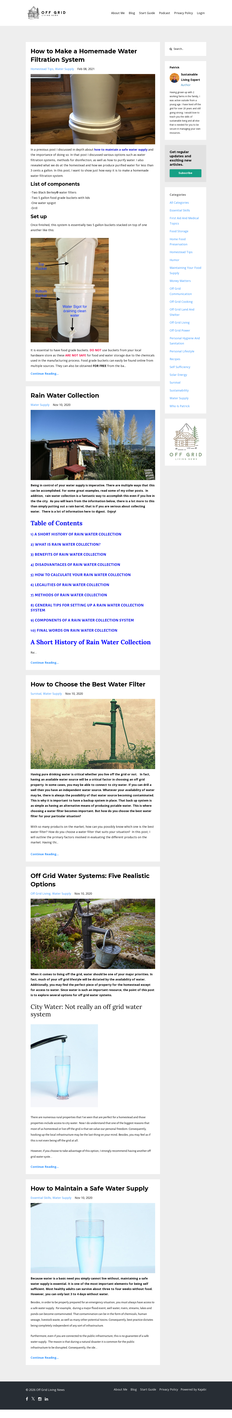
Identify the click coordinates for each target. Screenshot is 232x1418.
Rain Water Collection (67, 395)
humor (174, 260)
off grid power (180, 330)
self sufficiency (180, 367)
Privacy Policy (183, 13)
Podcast (164, 13)
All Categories (179, 202)
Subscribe (185, 173)
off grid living (41, 893)
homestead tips (42, 69)
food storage (179, 231)
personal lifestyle (182, 351)
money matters (180, 281)
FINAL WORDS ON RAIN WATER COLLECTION (77, 630)
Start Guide (147, 13)
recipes (175, 359)
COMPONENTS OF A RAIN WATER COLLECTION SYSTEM (84, 620)
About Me (118, 13)
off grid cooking (181, 302)
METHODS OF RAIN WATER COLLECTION (71, 595)
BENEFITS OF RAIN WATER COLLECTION (70, 554)
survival (36, 694)
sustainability (179, 390)
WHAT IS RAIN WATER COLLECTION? (67, 544)
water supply (64, 69)
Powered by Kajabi (193, 1398)
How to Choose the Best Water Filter (92, 684)
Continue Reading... (45, 373)
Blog (132, 13)
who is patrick (180, 406)
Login (201, 13)
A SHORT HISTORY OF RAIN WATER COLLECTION (77, 534)
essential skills (41, 1206)
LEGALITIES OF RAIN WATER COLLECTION (72, 585)
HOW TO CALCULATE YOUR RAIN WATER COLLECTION (83, 575)
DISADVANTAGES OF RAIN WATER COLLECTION (77, 565)
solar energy (178, 375)
